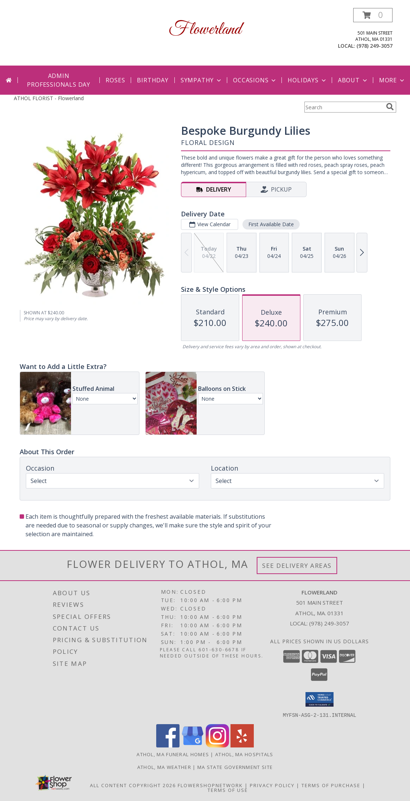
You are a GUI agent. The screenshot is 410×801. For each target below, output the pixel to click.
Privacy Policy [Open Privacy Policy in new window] (272, 785)
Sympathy (201, 80)
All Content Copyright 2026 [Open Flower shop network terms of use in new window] (133, 785)
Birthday (152, 80)
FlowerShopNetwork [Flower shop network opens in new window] (210, 785)
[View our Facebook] (168, 745)
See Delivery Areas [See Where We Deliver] (297, 565)
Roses (115, 80)
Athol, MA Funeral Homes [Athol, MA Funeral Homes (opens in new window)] (173, 754)
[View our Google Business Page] (192, 745)
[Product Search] (344, 107)
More (392, 80)
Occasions (255, 80)
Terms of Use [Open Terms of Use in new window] (228, 789)
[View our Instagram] (217, 745)
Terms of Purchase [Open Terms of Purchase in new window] (330, 785)
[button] (373, 15)
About (353, 80)
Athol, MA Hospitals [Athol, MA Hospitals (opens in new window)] (244, 754)
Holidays (307, 80)
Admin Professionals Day (58, 80)
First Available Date (271, 224)
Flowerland (205, 29)
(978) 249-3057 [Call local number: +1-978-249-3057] (374, 45)
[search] (390, 107)
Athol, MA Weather (164, 766)
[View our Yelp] (242, 745)
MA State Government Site (235, 766)
